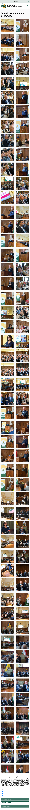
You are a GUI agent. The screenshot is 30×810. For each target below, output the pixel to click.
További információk (5, 787)
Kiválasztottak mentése (7, 799)
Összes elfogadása (6, 806)
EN (24, 1)
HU (23, 1)
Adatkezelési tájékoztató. (7, 785)
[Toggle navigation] (27, 6)
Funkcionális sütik (6, 791)
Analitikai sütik (6, 793)
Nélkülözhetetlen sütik (7, 789)
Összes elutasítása (6, 802)
